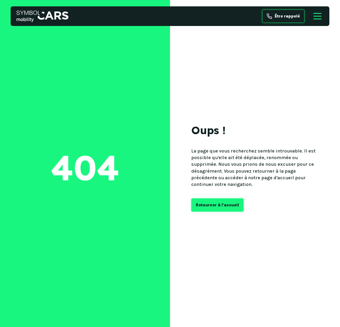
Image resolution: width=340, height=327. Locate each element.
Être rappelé (283, 16)
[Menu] (317, 16)
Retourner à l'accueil (217, 204)
